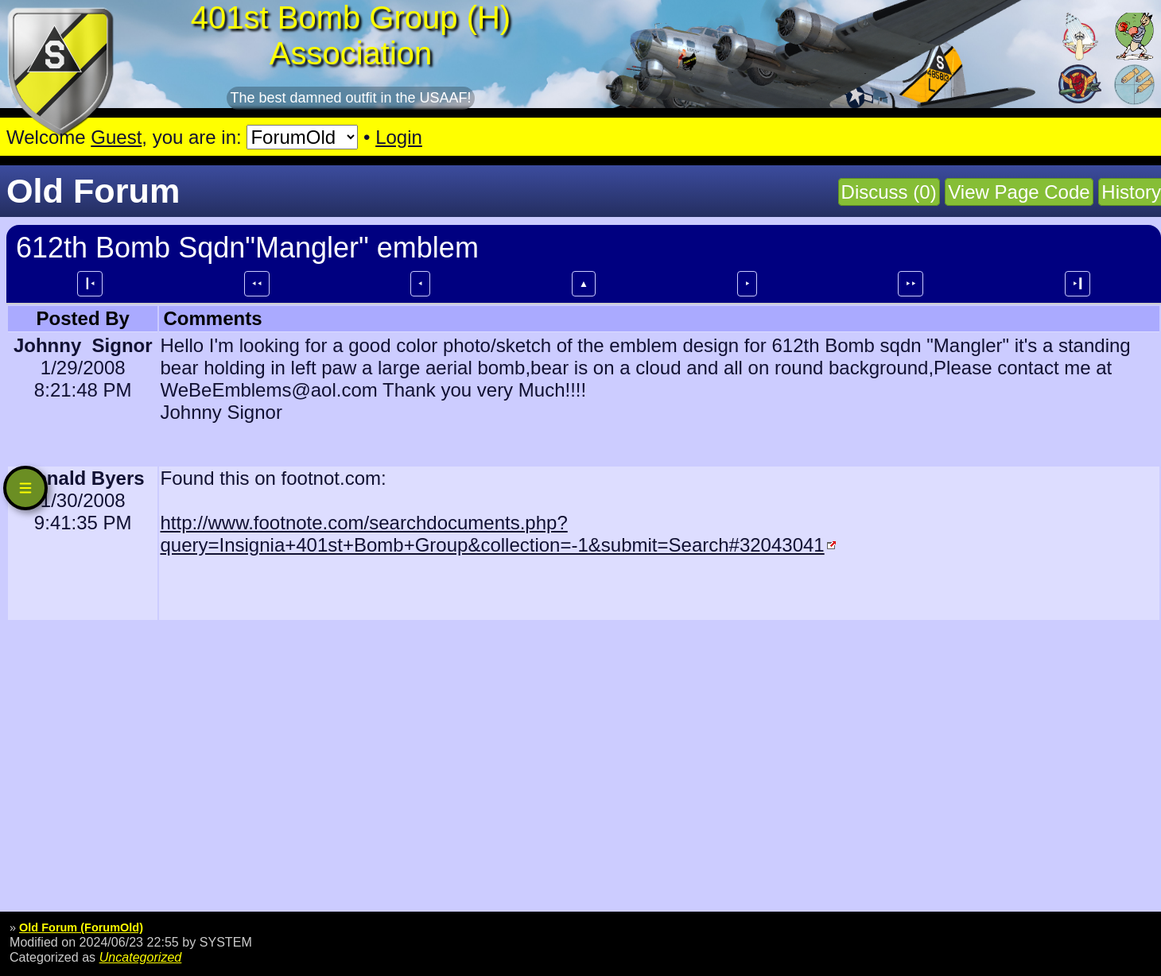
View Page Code (1018, 192)
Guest (116, 137)
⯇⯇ (256, 283)
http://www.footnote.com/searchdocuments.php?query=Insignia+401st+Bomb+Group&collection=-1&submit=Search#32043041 (492, 534)
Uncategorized (140, 957)
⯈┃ (1077, 283)
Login (398, 137)
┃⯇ (89, 283)
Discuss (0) (889, 192)
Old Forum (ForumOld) (81, 927)
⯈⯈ (910, 283)
